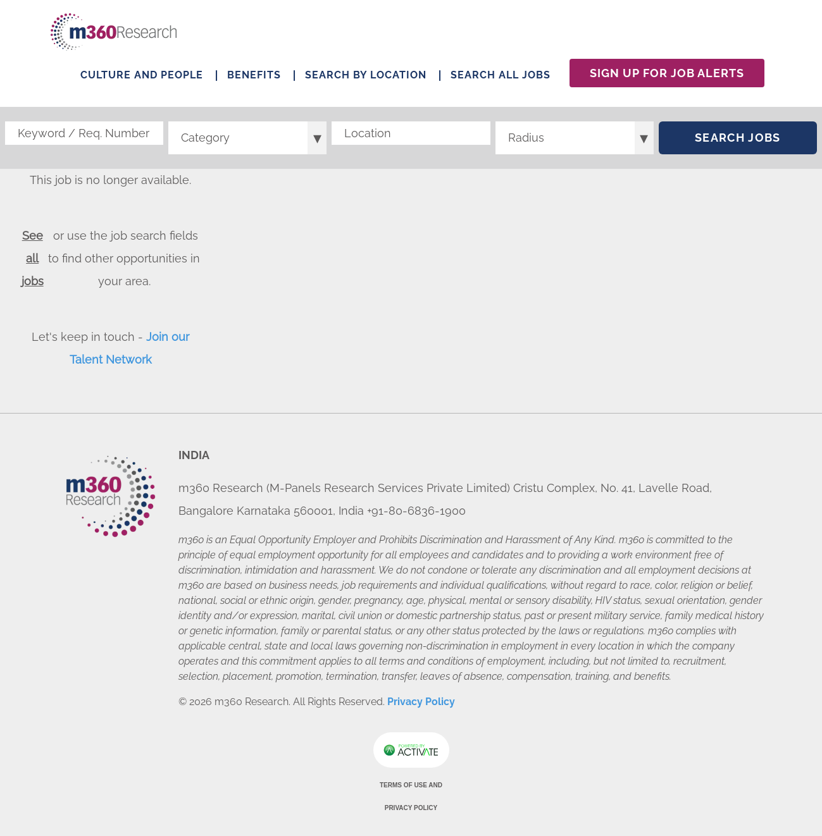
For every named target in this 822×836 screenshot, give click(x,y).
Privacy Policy (421, 702)
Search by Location (366, 75)
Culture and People (141, 75)
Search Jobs (738, 137)
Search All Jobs (501, 75)
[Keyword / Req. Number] (84, 133)
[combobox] (411, 133)
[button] (481, 133)
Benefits (254, 75)
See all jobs (33, 258)
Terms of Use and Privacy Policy (411, 796)
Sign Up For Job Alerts (667, 73)
